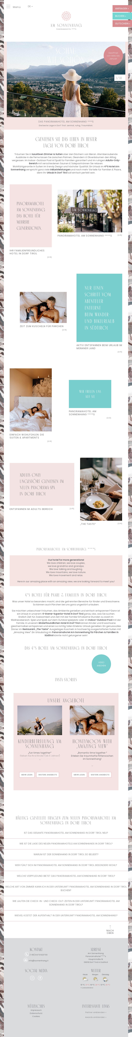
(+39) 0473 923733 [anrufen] (38, 954)
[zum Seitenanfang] (110, 930)
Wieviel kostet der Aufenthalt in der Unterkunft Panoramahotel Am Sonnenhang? (66, 915)
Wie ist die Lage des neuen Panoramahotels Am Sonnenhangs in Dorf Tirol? (66, 843)
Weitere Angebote (47, 774)
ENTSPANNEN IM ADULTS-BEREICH (31, 509)
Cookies (36, 1016)
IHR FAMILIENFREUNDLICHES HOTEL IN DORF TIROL (27, 252)
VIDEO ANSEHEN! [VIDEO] (101, 664)
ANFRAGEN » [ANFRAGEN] (122, 8)
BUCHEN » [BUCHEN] (120, 16)
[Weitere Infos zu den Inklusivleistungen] (60, 169)
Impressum (36, 1010)
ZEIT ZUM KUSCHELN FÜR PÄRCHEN (42, 326)
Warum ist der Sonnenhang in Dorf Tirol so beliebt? (66, 854)
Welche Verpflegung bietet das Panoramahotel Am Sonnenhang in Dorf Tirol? (66, 876)
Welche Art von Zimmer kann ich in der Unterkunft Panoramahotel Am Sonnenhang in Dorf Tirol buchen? (66, 888)
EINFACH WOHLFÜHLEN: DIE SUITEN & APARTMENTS (27, 436)
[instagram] (32, 982)
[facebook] (40, 982)
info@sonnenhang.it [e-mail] (38, 960)
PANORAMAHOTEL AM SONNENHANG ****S (85, 235)
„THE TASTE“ (88, 524)
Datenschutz (36, 1013)
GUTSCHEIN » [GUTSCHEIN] (122, 23)
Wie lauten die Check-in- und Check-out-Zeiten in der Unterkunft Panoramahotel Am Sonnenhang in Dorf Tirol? (66, 902)
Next (31, 216)
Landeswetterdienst (87, 987)
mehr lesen (26, 774)
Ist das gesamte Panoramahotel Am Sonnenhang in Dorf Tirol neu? (66, 832)
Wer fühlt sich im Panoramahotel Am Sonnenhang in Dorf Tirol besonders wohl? (66, 865)
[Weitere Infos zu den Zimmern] (47, 154)
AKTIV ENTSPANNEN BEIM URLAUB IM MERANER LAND (99, 347)
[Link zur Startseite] (66, 36)
